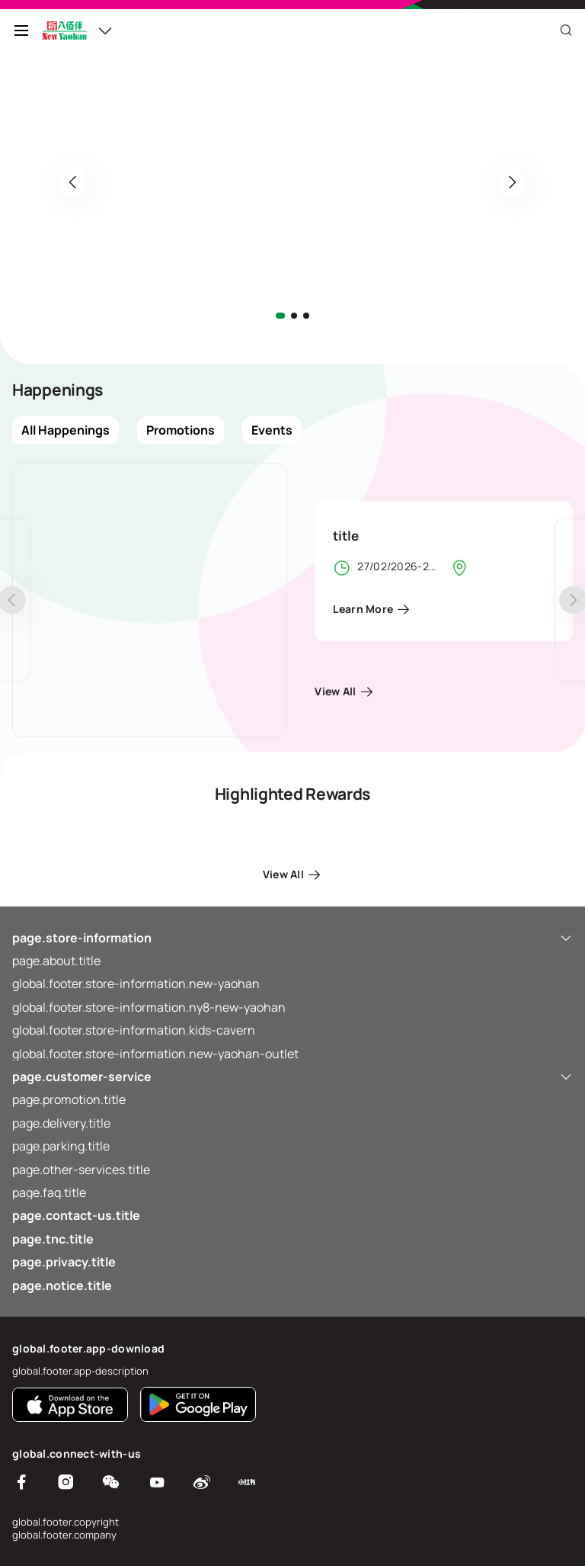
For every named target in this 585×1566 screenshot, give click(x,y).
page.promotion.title (69, 1099)
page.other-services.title (81, 1169)
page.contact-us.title (76, 1215)
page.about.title (56, 961)
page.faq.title (49, 1192)
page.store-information (292, 938)
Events (271, 430)
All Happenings (65, 430)
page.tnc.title (53, 1239)
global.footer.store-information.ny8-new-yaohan (149, 1007)
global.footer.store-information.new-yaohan (136, 983)
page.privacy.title (64, 1262)
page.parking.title (61, 1146)
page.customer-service (292, 1076)
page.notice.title (62, 1285)
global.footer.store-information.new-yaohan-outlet (155, 1054)
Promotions (180, 430)
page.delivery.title (61, 1123)
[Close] (566, 30)
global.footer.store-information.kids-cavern (133, 1030)
